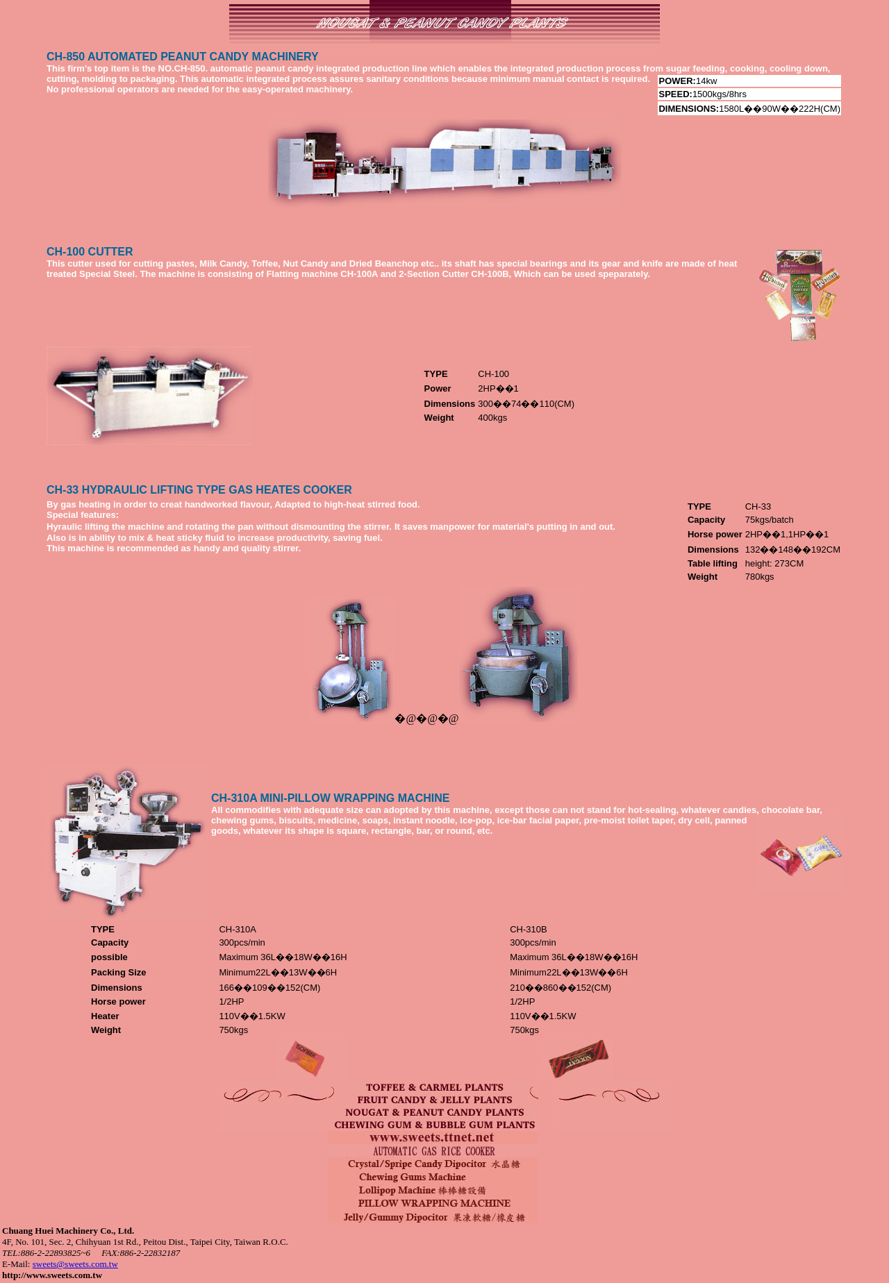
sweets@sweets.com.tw (75, 1264)
